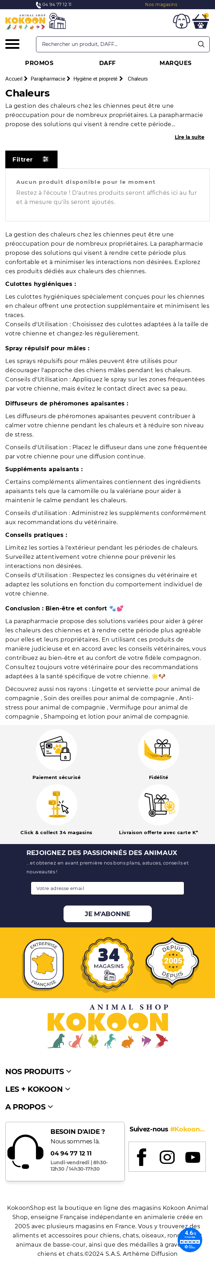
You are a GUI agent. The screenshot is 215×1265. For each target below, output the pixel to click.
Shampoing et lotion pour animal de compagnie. (116, 716)
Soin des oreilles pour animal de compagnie (110, 698)
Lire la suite (189, 137)
